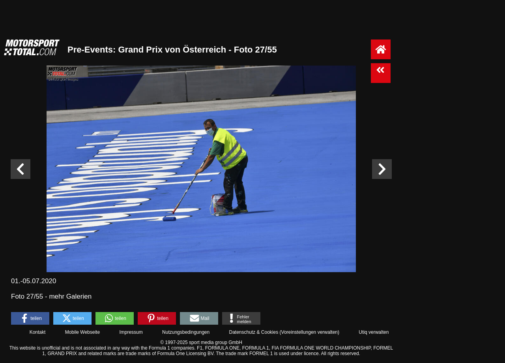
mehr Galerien (70, 296)
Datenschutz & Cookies (253, 332)
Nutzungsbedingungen (185, 332)
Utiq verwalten (374, 332)
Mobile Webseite (82, 332)
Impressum (130, 332)
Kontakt (38, 332)
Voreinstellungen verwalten (309, 332)
